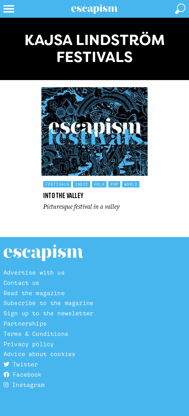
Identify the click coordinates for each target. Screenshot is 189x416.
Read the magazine (34, 293)
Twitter (21, 364)
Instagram (24, 384)
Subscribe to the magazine (48, 303)
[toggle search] (180, 9)
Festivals (57, 184)
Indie (81, 184)
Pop (114, 184)
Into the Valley (63, 195)
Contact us (22, 282)
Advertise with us (34, 272)
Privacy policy (29, 344)
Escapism (43, 253)
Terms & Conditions (36, 333)
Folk (99, 184)
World (131, 184)
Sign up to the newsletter (48, 313)
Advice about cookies (39, 354)
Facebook (23, 374)
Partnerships (25, 323)
